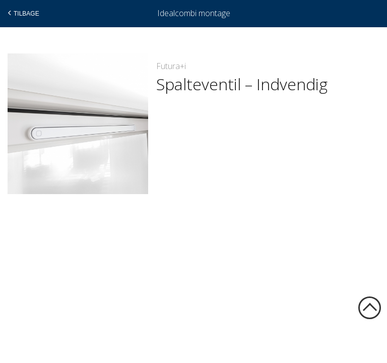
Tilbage (22, 13)
